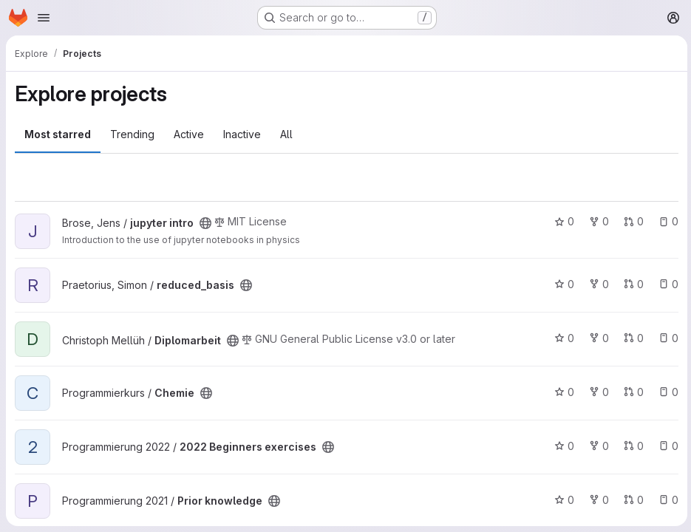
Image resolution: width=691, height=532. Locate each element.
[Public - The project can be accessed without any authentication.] (205, 223)
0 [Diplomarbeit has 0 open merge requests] (631, 338)
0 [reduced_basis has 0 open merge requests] (631, 284)
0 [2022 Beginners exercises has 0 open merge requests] (631, 446)
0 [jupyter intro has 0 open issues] (666, 221)
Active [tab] (189, 134)
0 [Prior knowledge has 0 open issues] (666, 500)
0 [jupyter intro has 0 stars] (562, 221)
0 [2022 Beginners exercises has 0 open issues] (666, 446)
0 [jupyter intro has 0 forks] (597, 221)
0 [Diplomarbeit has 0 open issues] (666, 338)
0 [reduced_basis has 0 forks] (597, 284)
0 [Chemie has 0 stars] (562, 392)
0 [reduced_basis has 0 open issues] (666, 284)
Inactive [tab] (242, 134)
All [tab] (286, 134)
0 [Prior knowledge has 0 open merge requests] (631, 500)
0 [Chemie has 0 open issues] (666, 392)
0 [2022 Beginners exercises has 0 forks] (597, 446)
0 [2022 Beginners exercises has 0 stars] (562, 446)
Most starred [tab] (57, 134)
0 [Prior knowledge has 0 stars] (562, 500)
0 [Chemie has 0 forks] (597, 392)
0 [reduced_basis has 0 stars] (562, 284)
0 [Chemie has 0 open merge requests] (631, 392)
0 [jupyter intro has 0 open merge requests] (631, 221)
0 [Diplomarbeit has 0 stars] (562, 338)
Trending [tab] (132, 134)
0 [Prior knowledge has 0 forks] (597, 500)
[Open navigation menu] (43, 18)
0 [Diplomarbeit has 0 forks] (597, 338)
